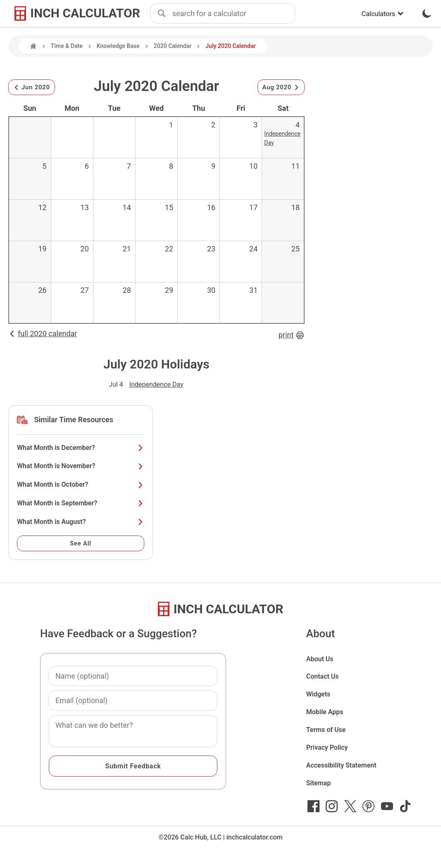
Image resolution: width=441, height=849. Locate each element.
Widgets (318, 694)
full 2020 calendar (42, 333)
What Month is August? (80, 522)
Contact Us (322, 676)
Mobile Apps (324, 712)
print (292, 335)
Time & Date (67, 46)
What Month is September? (80, 503)
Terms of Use (326, 730)
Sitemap (318, 783)
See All (80, 543)
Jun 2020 (31, 87)
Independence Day (156, 384)
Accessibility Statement (341, 765)
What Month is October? (80, 484)
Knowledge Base (118, 46)
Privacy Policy (327, 747)
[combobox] (233, 14)
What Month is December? (80, 448)
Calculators (383, 14)
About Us (320, 659)
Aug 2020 (281, 87)
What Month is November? (80, 466)
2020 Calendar (173, 46)
